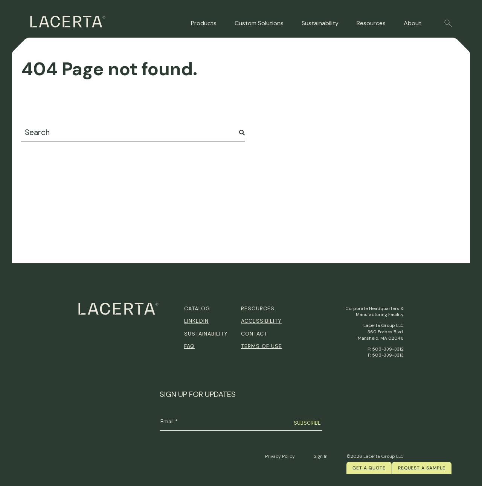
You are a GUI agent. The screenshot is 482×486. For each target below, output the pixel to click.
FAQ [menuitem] (189, 346)
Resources (371, 23)
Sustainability (320, 23)
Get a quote (369, 468)
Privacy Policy (280, 456)
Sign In (321, 456)
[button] (448, 23)
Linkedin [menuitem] (196, 320)
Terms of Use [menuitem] (261, 346)
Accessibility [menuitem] (261, 320)
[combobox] (133, 132)
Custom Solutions (259, 23)
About (412, 23)
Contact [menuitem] (254, 333)
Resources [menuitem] (258, 308)
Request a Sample (421, 468)
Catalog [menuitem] (197, 308)
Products (204, 23)
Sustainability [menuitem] (206, 333)
